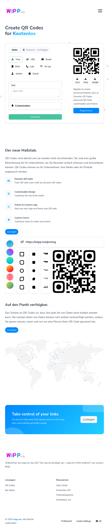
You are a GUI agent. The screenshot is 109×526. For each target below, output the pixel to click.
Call (30, 66)
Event (33, 73)
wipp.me (17, 519)
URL (30, 59)
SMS (15, 66)
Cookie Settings (83, 521)
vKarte (16, 73)
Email (46, 59)
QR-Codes (10, 485)
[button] (35, 105)
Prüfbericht (66, 521)
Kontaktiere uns (63, 499)
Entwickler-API (63, 490)
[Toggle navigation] (100, 11)
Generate (35, 116)
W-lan (45, 66)
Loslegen (11, 231)
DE (99, 521)
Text (15, 59)
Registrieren (86, 110)
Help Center (62, 485)
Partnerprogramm (64, 494)
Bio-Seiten (10, 490)
